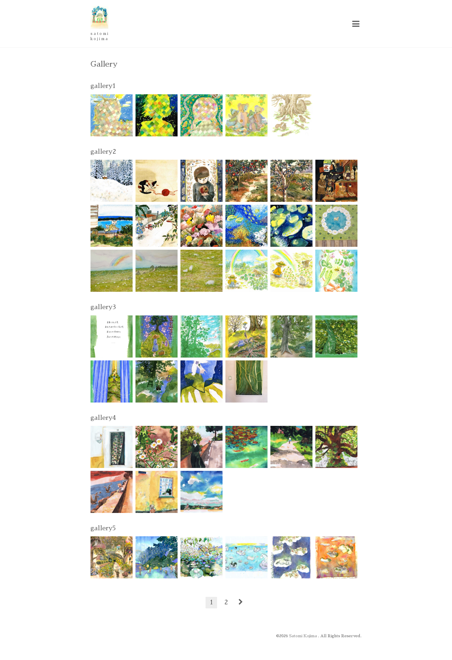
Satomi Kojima (303, 636)
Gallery (104, 64)
